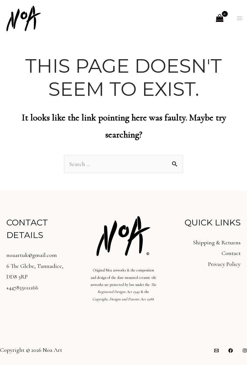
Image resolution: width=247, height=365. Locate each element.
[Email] (216, 350)
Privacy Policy (224, 264)
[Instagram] (244, 350)
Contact (231, 253)
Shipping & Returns (217, 242)
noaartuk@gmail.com (31, 255)
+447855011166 (22, 287)
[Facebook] (230, 350)
